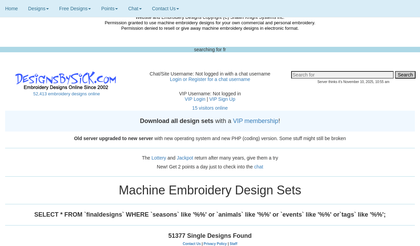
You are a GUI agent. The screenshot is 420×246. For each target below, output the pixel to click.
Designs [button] (38, 8)
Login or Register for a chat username (210, 79)
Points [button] (109, 8)
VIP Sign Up (222, 99)
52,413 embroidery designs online (66, 93)
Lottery (158, 158)
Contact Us (192, 244)
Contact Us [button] (165, 8)
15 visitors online (210, 108)
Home (11, 8)
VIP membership (256, 121)
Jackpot (185, 158)
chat (258, 166)
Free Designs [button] (75, 8)
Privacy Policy (215, 244)
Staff (233, 244)
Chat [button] (135, 8)
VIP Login (195, 99)
